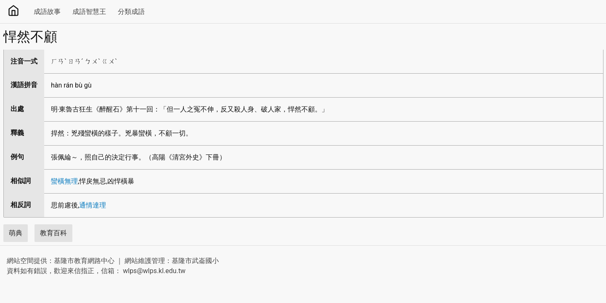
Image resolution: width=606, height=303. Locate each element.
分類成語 (131, 12)
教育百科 (53, 233)
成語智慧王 (89, 12)
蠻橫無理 (64, 181)
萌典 (15, 233)
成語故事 (47, 12)
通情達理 (92, 205)
